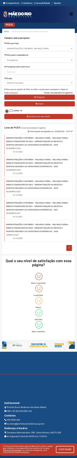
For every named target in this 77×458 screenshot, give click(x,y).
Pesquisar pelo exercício (17, 67)
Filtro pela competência (16, 55)
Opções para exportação (38, 116)
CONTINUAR (65, 449)
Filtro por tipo (11, 43)
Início (6, 31)
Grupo (8, 78)
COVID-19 (17, 111)
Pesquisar (39, 97)
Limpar (40, 104)
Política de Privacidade (12, 450)
